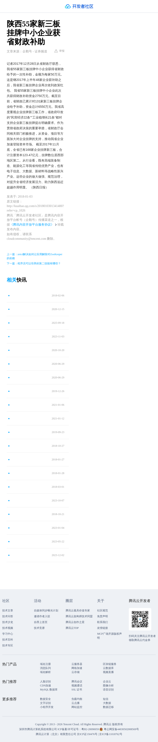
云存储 (75, 672)
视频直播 (108, 672)
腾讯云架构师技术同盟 (79, 616)
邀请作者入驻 (42, 616)
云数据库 (108, 668)
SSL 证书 (76, 689)
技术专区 (7, 645)
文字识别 (45, 703)
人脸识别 (45, 681)
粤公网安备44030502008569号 (121, 729)
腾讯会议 (76, 681)
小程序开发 (46, 707)
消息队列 (45, 668)
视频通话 (76, 685)
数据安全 (45, 699)
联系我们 (102, 622)
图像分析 (108, 685)
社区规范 (102, 610)
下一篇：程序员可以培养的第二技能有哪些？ (34, 263)
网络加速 (76, 668)
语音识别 (108, 689)
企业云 (107, 681)
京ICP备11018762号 (110, 734)
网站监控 (76, 707)
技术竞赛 (39, 628)
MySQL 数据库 (49, 689)
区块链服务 (109, 664)
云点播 (75, 703)
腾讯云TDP (72, 628)
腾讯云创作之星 (75, 622)
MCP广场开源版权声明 (109, 635)
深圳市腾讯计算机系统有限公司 (38, 729)
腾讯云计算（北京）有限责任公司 (56, 734)
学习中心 (7, 633)
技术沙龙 (7, 622)
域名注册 (45, 664)
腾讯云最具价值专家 (78, 610)
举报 (59, 51)
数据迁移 (108, 707)
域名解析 (45, 672)
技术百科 (7, 639)
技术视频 (7, 628)
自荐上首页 (40, 622)
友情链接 (102, 628)
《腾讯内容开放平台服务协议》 (32, 224)
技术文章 (7, 610)
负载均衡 (76, 699)
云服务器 (76, 664)
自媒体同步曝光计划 (46, 610)
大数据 (107, 703)
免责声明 (102, 616)
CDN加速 (45, 685)
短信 (105, 699)
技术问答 (7, 616)
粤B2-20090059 (90, 729)
